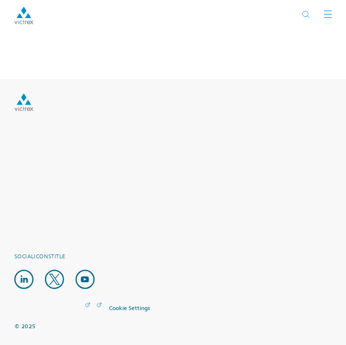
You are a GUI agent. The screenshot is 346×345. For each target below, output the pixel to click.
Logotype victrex (23, 15)
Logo (23, 102)
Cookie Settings (129, 308)
